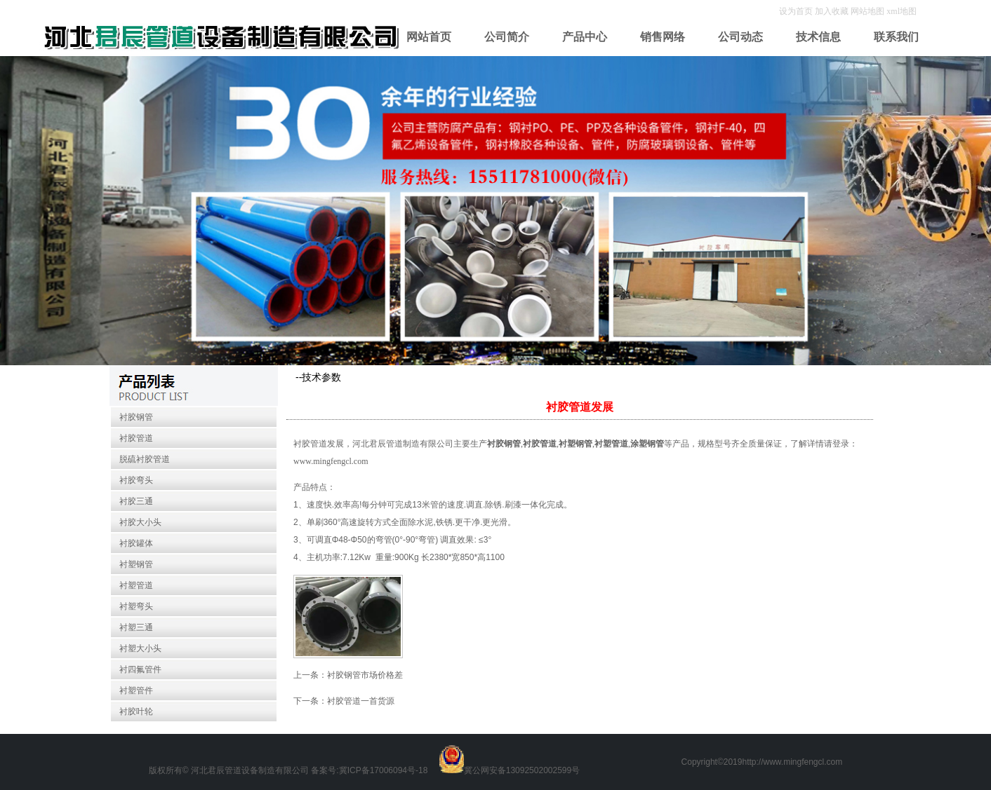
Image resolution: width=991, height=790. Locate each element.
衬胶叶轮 (136, 711)
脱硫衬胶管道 (144, 459)
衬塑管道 (136, 585)
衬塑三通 (136, 627)
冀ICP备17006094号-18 (383, 770)
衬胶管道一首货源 (360, 701)
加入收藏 (833, 11)
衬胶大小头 (140, 522)
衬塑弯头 (136, 606)
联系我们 (896, 37)
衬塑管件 (136, 690)
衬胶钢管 (136, 417)
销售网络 (662, 37)
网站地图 (867, 11)
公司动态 (740, 37)
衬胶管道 (136, 438)
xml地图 (901, 11)
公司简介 (506, 37)
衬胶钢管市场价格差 (365, 675)
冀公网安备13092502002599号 (522, 770)
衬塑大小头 (140, 648)
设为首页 (797, 11)
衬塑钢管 (136, 564)
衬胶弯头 (136, 480)
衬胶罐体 (136, 543)
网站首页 (428, 37)
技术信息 (818, 37)
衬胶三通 (136, 501)
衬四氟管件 (140, 669)
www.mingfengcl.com (330, 461)
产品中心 (584, 37)
